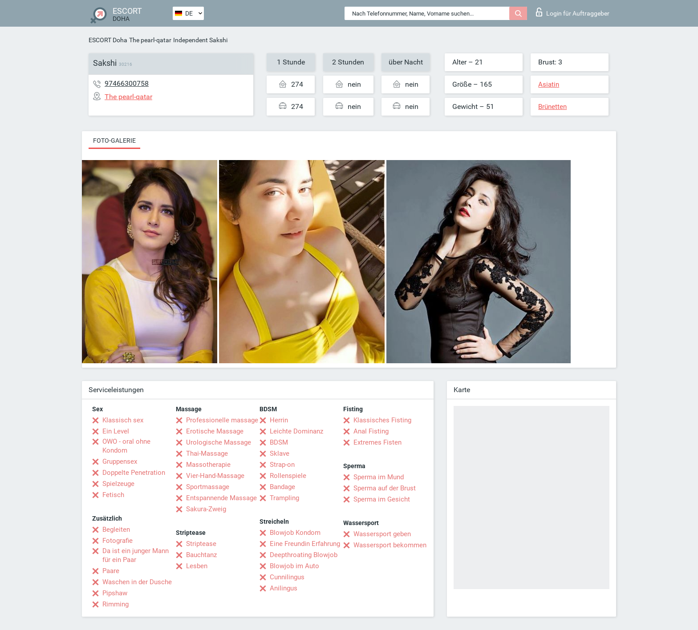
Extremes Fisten (377, 442)
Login (572, 12)
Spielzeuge (118, 484)
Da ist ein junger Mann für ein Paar (135, 555)
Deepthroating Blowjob (303, 555)
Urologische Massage (218, 442)
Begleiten (116, 530)
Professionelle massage (222, 420)
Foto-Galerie (114, 140)
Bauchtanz (201, 555)
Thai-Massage (207, 453)
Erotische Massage (214, 431)
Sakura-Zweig (206, 509)
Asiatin (548, 84)
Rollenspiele (288, 476)
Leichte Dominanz (296, 431)
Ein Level (115, 431)
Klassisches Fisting (382, 420)
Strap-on (282, 465)
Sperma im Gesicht (381, 499)
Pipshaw (114, 593)
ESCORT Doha (108, 40)
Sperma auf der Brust (384, 488)
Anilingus (283, 588)
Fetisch (113, 495)
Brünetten (552, 107)
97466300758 (127, 83)
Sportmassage (207, 487)
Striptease (201, 544)
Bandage (282, 487)
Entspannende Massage (221, 498)
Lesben (196, 566)
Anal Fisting (371, 431)
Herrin (279, 420)
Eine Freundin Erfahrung (305, 544)
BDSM (279, 442)
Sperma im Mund (378, 477)
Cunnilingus (287, 577)
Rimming (115, 604)
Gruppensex (119, 461)
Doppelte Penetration (133, 473)
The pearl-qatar (150, 40)
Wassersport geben (382, 534)
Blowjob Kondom (295, 533)
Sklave (279, 453)
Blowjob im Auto (294, 566)
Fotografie (117, 541)
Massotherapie (208, 465)
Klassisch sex (122, 420)
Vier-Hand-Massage (215, 476)
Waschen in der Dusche (137, 582)
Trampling (284, 498)
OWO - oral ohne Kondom (126, 445)
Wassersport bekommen (389, 545)
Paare (110, 571)
